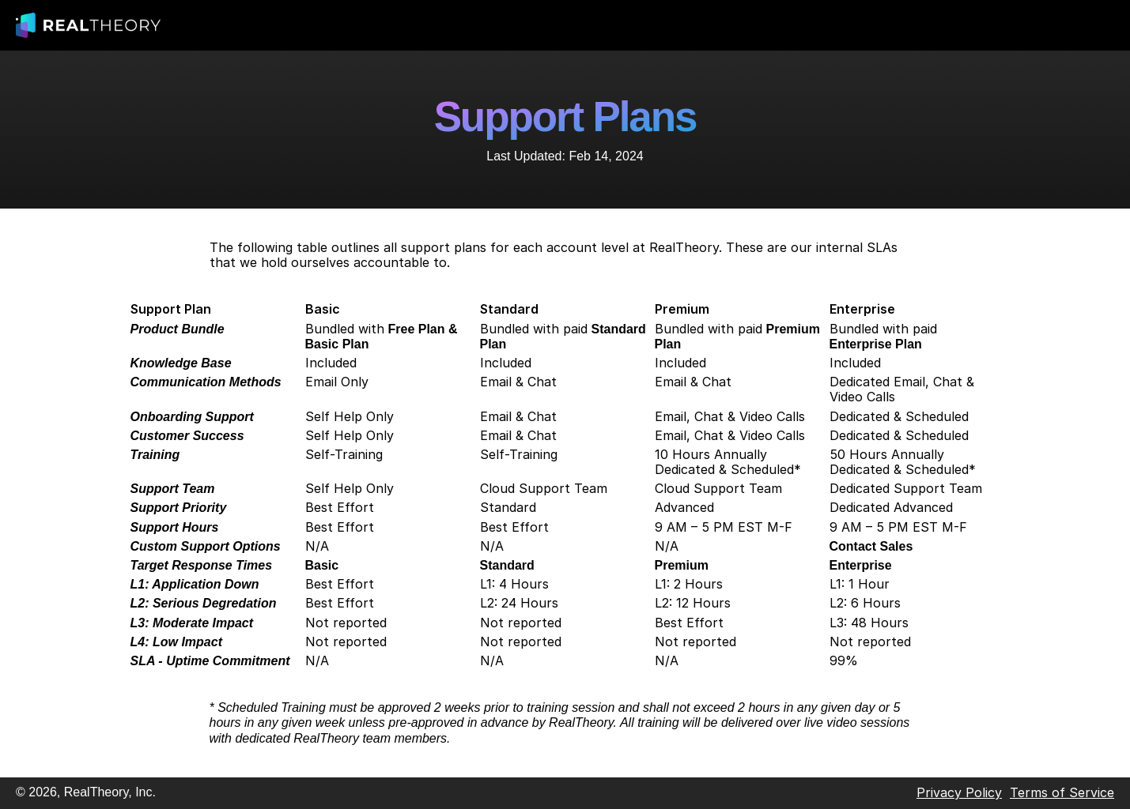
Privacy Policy (959, 792)
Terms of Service (1062, 792)
